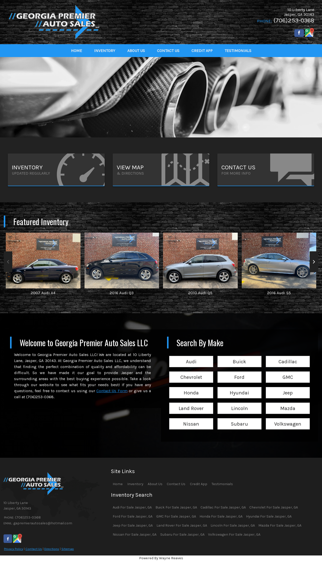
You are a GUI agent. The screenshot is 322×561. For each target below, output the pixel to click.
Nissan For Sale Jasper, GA (134, 534)
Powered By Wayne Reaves (161, 558)
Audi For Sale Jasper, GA (132, 507)
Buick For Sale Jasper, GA (176, 507)
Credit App (198, 484)
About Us (155, 484)
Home (118, 484)
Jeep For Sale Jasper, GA (133, 525)
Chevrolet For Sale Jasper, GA (273, 507)
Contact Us (33, 549)
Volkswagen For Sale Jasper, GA (234, 534)
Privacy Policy (13, 549)
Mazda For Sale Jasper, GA (279, 525)
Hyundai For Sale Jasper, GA (269, 516)
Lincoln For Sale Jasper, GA (233, 525)
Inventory (135, 484)
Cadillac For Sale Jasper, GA (223, 507)
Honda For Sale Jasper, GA (221, 516)
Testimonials (222, 484)
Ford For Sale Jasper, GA (132, 516)
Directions (51, 549)
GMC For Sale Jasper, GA (176, 516)
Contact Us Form (112, 390)
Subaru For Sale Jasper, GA (182, 534)
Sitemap (67, 549)
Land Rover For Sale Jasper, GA (181, 525)
